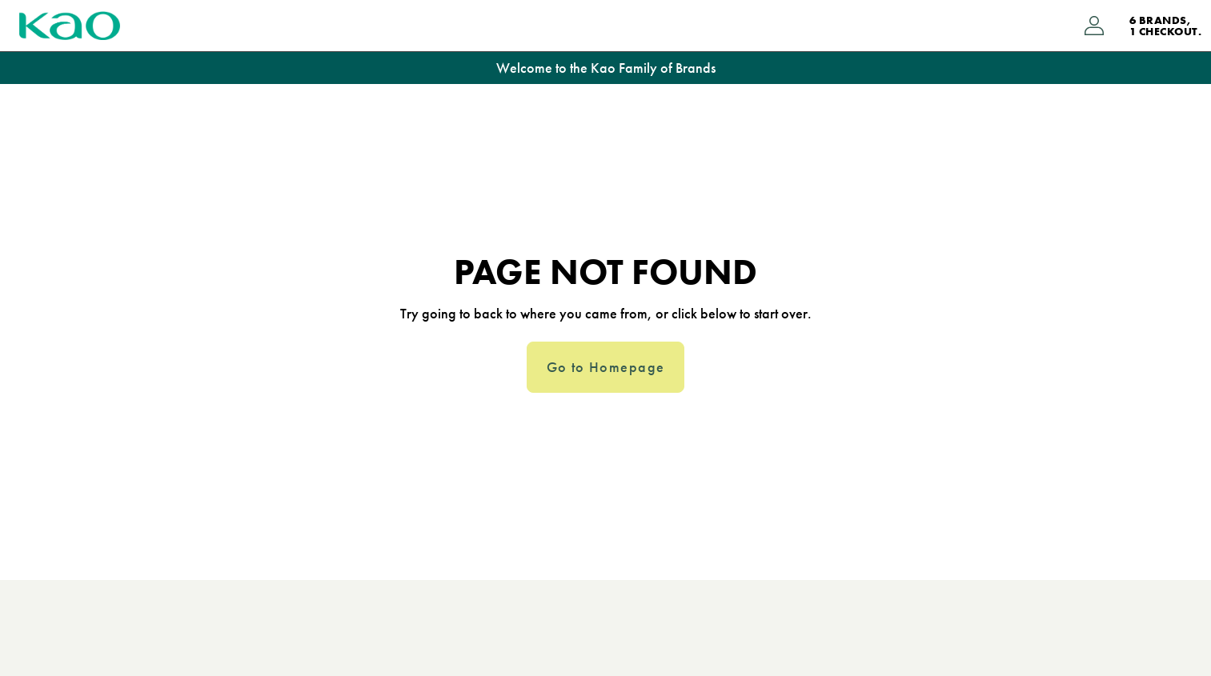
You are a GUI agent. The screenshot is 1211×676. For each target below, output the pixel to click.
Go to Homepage (606, 367)
